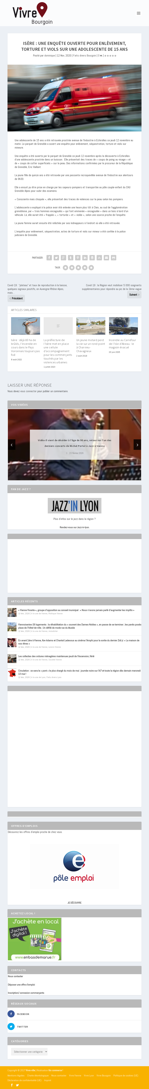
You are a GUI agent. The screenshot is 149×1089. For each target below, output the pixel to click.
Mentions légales (16, 1075)
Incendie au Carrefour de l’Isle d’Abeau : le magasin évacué (122, 343)
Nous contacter (15, 976)
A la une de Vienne (39, 613)
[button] (69, 477)
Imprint (47, 1080)
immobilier (53, 631)
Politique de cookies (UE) (125, 1075)
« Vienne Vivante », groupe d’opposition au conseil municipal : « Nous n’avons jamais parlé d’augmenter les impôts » (76, 610)
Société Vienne (55, 659)
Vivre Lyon (89, 1075)
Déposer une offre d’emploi (21, 984)
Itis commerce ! (55, 1070)
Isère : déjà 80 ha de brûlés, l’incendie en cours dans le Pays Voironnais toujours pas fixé (25, 347)
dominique (49, 55)
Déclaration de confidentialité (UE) (24, 1080)
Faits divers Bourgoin (84, 55)
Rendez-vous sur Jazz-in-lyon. (74, 527)
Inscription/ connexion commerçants (26, 992)
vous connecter (28, 391)
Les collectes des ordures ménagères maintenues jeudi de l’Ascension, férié (56, 656)
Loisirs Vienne (54, 647)
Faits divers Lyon (54, 677)
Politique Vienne (55, 613)
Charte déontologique (38, 1075)
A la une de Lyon (38, 677)
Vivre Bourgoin (104, 1075)
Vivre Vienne (75, 1075)
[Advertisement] (35, 569)
